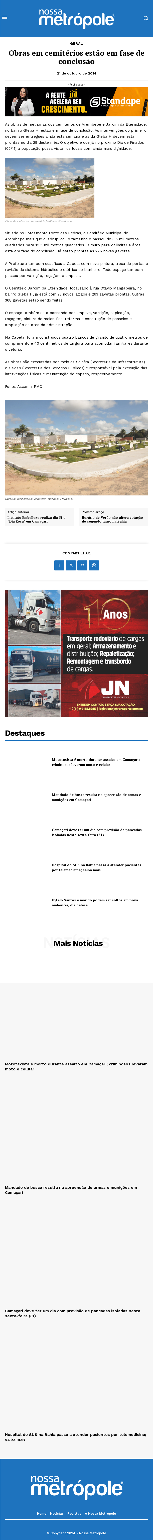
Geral (76, 43)
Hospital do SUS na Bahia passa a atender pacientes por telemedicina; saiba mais (96, 867)
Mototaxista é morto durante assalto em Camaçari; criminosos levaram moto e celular (96, 762)
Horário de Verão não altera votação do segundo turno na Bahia (112, 520)
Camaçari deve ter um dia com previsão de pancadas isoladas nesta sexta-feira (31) (97, 832)
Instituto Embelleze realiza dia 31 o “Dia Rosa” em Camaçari (37, 520)
